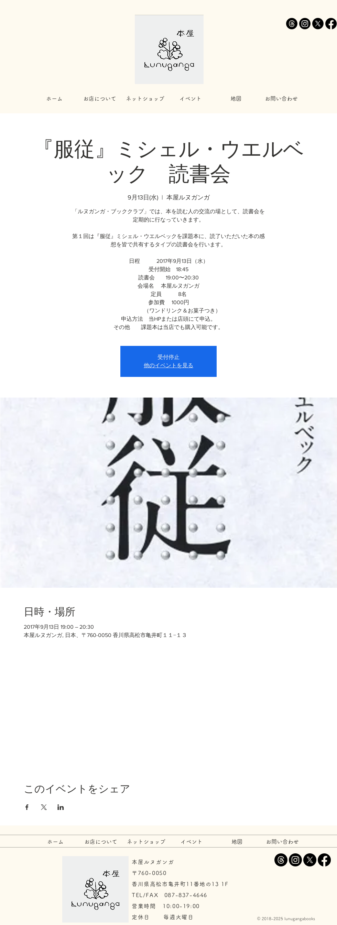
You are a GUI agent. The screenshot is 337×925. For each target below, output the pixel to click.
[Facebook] (331, 23)
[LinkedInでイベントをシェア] (60, 807)
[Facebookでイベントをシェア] (27, 807)
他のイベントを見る (168, 365)
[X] (318, 23)
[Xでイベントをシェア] (44, 807)
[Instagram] (305, 23)
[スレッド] (291, 23)
